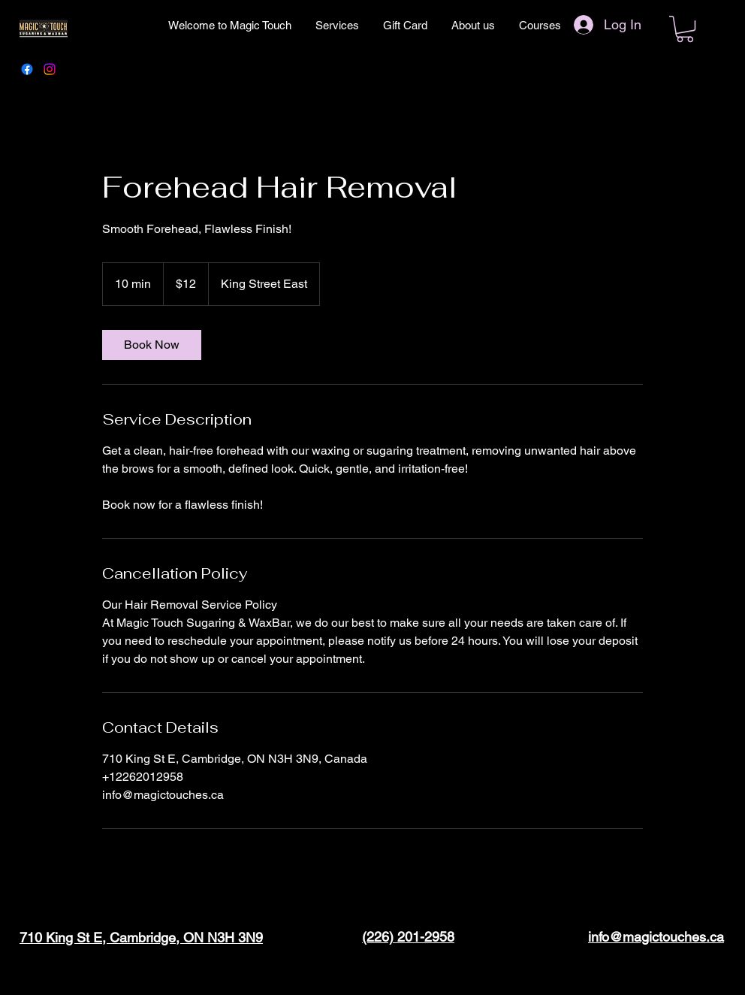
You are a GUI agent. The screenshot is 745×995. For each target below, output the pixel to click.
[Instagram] (49, 69)
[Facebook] (27, 69)
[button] (685, 29)
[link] (151, 345)
